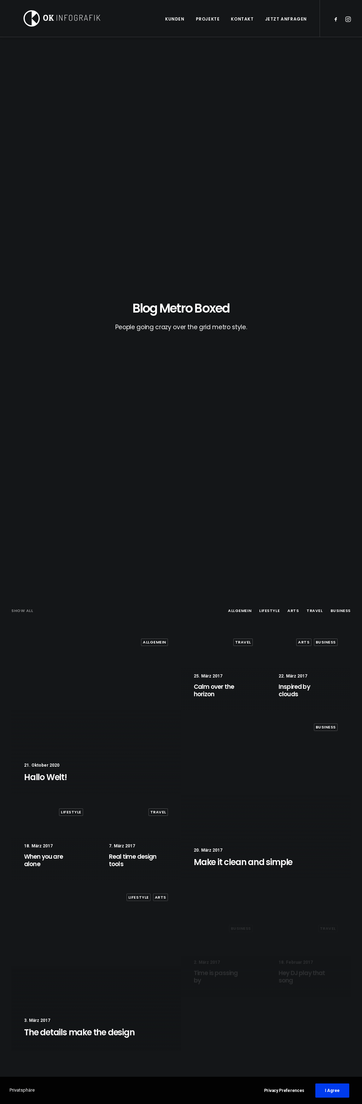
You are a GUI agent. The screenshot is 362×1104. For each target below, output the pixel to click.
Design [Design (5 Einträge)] (295, 994)
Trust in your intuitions (220, 1002)
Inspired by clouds (124, 1028)
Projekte (208, 19)
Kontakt (242, 19)
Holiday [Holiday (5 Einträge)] (296, 1005)
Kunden (175, 19)
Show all (22, 152)
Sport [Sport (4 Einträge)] (318, 1017)
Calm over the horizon (129, 1011)
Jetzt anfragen (286, 19)
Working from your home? (225, 1037)
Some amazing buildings (223, 1046)
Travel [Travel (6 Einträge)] (336, 1028)
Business (341, 152)
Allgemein (239, 152)
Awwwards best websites (223, 1028)
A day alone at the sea (219, 993)
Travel (314, 152)
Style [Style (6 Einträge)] (294, 1028)
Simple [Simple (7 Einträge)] (295, 1017)
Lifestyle (269, 152)
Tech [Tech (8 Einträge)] (314, 1028)
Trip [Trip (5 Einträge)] (292, 1039)
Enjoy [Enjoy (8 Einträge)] (318, 994)
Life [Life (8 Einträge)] (317, 1005)
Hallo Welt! (115, 993)
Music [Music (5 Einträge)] (337, 1005)
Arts (293, 152)
